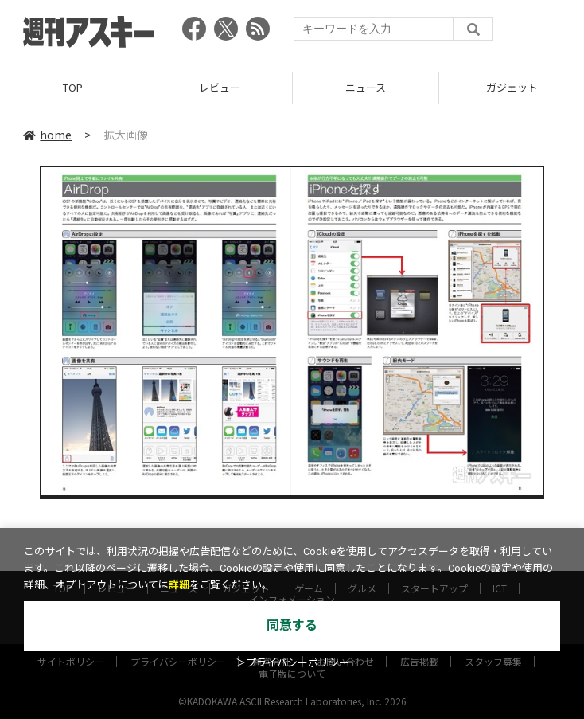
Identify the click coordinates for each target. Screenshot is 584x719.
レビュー (219, 87)
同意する (292, 625)
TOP (73, 87)
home (47, 135)
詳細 (179, 585)
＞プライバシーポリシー (292, 663)
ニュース (365, 87)
